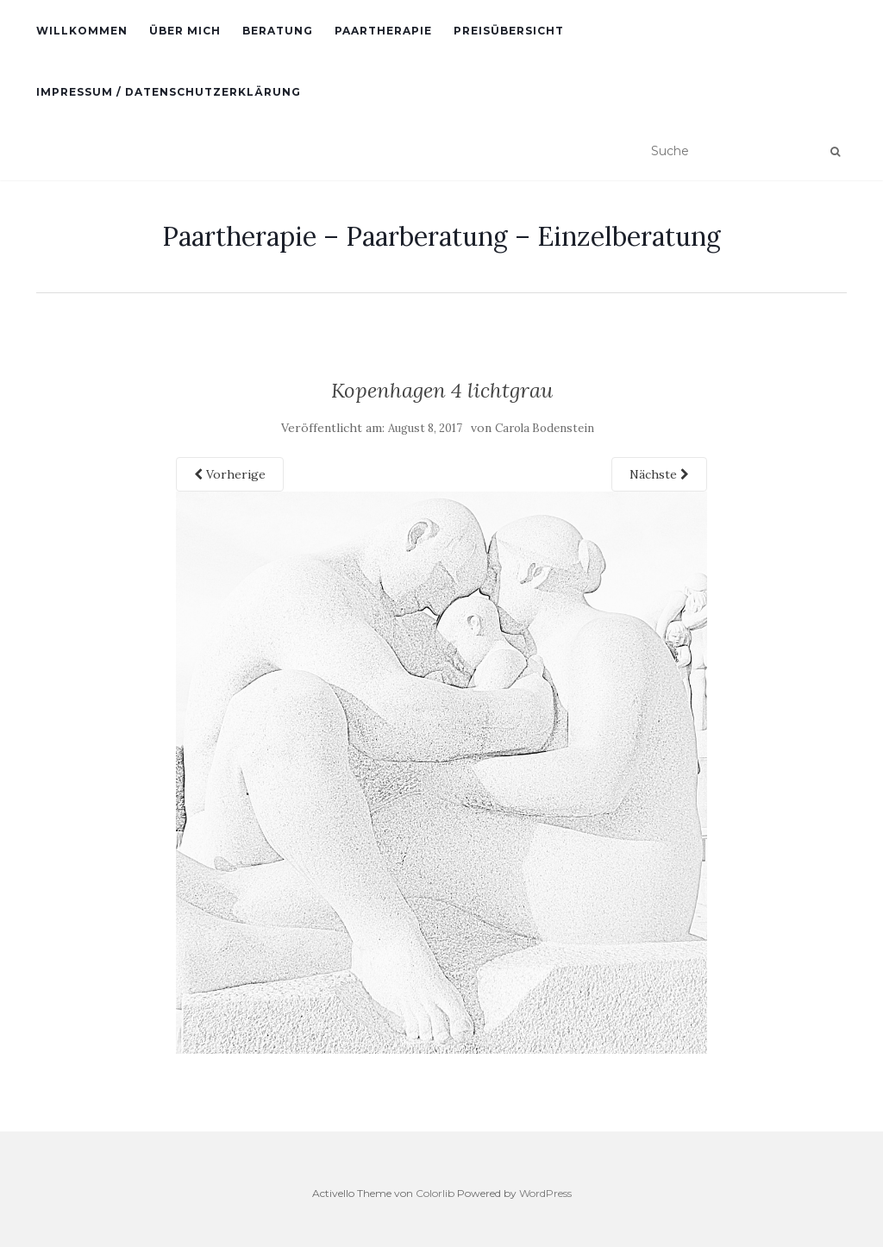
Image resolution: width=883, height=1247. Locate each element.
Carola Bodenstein (544, 428)
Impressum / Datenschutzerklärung (168, 91)
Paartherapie (383, 30)
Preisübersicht (509, 30)
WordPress (545, 1193)
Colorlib (435, 1193)
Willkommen (82, 30)
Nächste (659, 474)
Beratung (277, 30)
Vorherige (230, 474)
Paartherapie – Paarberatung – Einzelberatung (441, 236)
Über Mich (185, 30)
